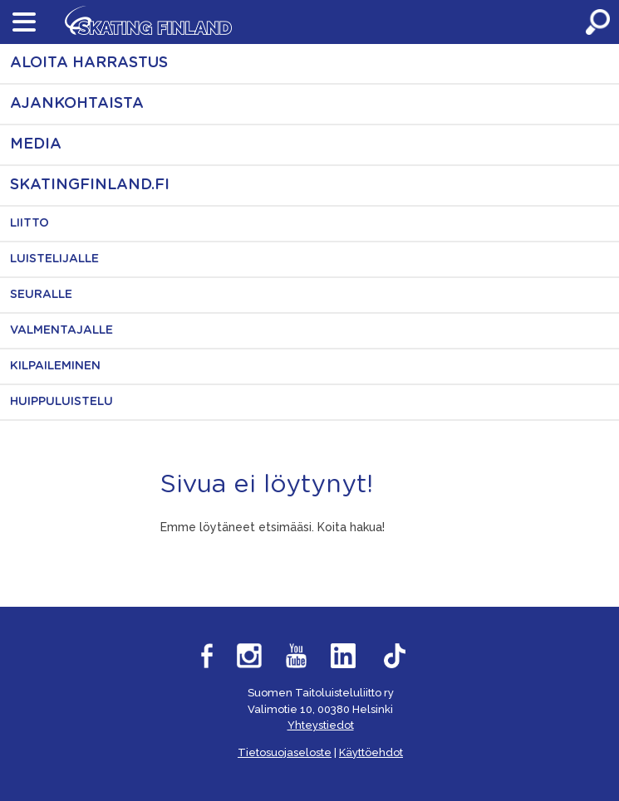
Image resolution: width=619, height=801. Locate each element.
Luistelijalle (54, 259)
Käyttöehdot (371, 752)
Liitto (29, 223)
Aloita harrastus (89, 63)
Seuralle (41, 294)
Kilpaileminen (55, 366)
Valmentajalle (61, 330)
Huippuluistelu (61, 402)
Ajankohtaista (77, 103)
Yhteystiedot (320, 725)
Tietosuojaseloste (285, 752)
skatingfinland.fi (89, 185)
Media (35, 144)
